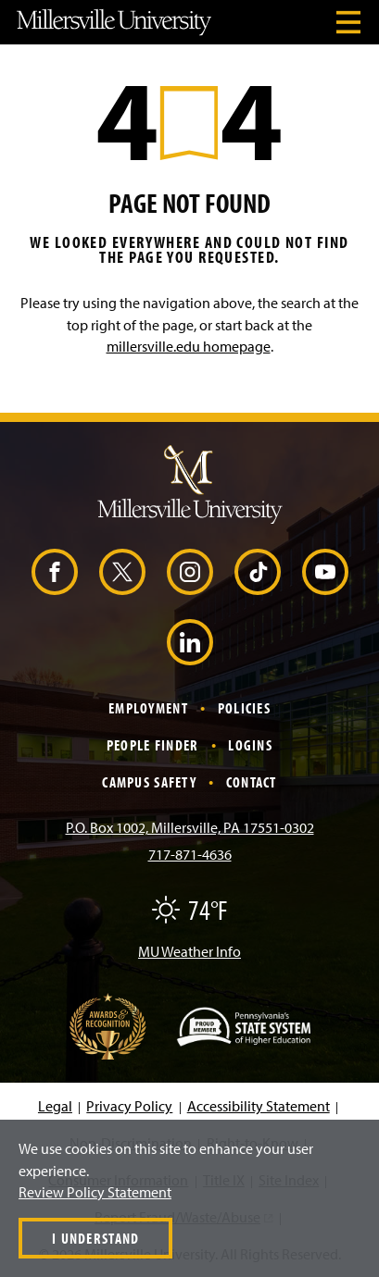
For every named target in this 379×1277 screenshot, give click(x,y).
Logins (250, 745)
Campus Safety (149, 782)
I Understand (95, 1238)
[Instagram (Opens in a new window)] (190, 572)
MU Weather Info (189, 951)
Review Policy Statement (95, 1192)
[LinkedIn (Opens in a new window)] (190, 642)
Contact (251, 782)
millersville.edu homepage (189, 346)
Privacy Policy (129, 1106)
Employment (148, 708)
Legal (55, 1106)
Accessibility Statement (258, 1106)
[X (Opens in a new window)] (122, 572)
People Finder (153, 745)
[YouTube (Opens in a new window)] (325, 572)
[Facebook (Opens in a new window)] (55, 572)
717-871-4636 (190, 854)
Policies (244, 708)
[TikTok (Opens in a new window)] (257, 572)
